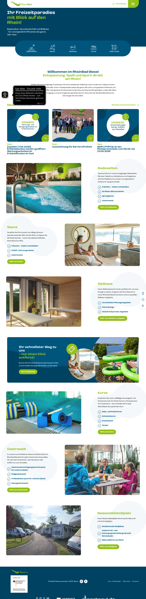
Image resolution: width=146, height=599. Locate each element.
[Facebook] (86, 581)
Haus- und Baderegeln (114, 581)
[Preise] (143, 306)
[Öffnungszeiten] (143, 299)
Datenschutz (126, 581)
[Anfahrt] (143, 293)
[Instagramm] (81, 581)
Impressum (135, 581)
